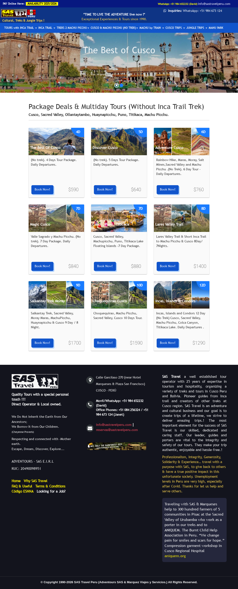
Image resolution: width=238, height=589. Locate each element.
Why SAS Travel (35, 480)
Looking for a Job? (51, 491)
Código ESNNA (22, 491)
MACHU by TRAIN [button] (151, 28)
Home (16, 480)
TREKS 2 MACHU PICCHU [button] (73, 28)
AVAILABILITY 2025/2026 (41, 4)
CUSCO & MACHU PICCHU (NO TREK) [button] (114, 28)
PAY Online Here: (13, 4)
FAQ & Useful (22, 486)
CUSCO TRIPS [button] (175, 28)
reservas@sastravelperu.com (117, 430)
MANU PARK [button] (216, 28)
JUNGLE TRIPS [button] (196, 28)
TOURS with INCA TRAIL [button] (20, 28)
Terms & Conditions (50, 486)
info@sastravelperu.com (114, 425)
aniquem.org (175, 555)
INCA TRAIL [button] (46, 28)
